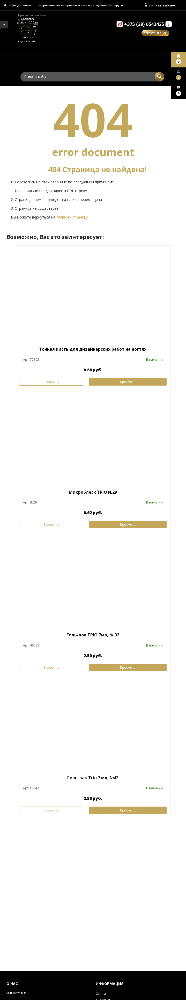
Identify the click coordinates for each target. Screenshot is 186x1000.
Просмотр (128, 382)
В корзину (51, 382)
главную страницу (72, 217)
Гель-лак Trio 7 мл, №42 (92, 777)
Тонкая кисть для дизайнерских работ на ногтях (92, 349)
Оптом (101, 993)
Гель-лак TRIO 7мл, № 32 (92, 635)
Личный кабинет (161, 5)
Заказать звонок (155, 33)
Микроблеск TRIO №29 (93, 492)
